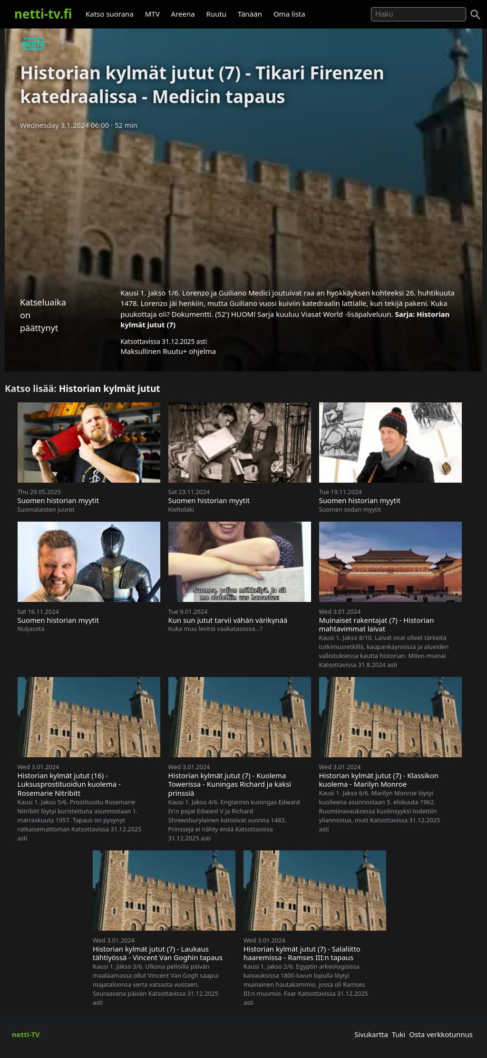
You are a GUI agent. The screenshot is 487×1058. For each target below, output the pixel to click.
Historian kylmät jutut (109, 388)
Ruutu (216, 14)
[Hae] (418, 14)
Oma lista (289, 14)
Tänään (250, 14)
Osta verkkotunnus (441, 1034)
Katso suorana (110, 14)
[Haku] (475, 14)
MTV (152, 14)
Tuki (399, 1034)
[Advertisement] (243, 205)
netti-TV (26, 1034)
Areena (183, 14)
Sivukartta (371, 1034)
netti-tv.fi (43, 13)
